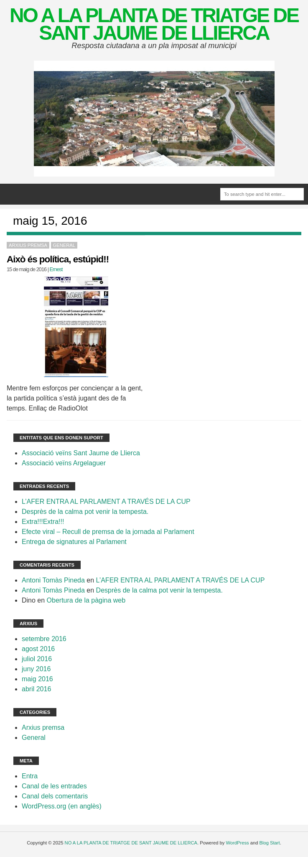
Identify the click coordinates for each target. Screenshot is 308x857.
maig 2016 (37, 679)
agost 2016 (38, 648)
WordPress (237, 842)
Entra (30, 776)
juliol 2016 (37, 658)
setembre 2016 (44, 638)
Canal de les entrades (54, 786)
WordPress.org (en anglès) (62, 806)
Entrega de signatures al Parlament (74, 541)
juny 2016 (36, 668)
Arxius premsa (28, 245)
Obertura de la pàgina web (86, 600)
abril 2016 (36, 689)
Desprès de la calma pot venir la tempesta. (85, 511)
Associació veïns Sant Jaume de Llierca (81, 453)
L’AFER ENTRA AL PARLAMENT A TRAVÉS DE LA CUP (106, 501)
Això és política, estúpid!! (58, 259)
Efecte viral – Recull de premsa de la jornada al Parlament (108, 531)
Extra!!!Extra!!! (43, 521)
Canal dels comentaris (55, 796)
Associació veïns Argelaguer (64, 463)
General (64, 245)
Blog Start (270, 842)
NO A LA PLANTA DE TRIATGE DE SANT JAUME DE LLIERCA (154, 24)
